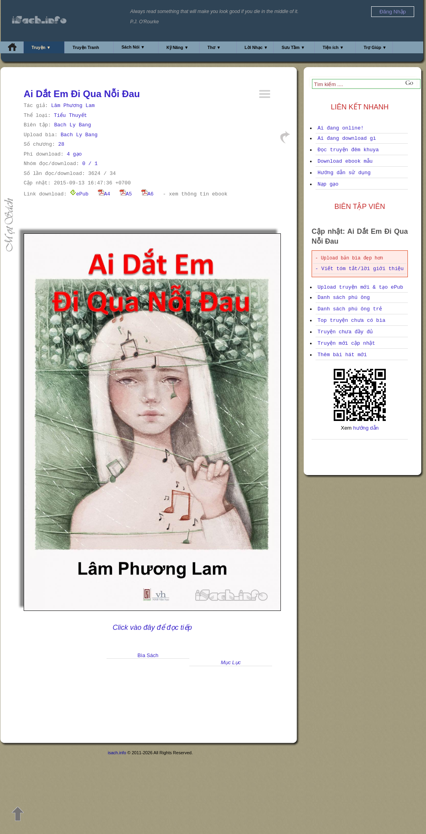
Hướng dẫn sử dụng (344, 173)
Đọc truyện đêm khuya (348, 150)
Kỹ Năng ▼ (177, 47)
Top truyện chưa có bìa (351, 320)
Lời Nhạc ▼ (256, 47)
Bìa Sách (148, 655)
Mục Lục (231, 662)
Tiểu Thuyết (70, 115)
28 (61, 144)
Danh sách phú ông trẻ (350, 309)
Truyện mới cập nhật (346, 343)
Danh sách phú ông (344, 298)
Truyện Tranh (86, 47)
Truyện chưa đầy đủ (345, 332)
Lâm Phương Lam (73, 106)
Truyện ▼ (41, 47)
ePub (79, 194)
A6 (147, 194)
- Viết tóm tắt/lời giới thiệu (359, 269)
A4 (104, 194)
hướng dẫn (366, 428)
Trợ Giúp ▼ (375, 47)
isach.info (117, 752)
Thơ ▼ (214, 47)
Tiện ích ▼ (333, 47)
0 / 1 (89, 164)
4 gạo (74, 154)
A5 (126, 194)
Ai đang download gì (347, 138)
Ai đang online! (341, 128)
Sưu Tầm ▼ (293, 47)
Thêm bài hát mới (342, 355)
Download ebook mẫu (345, 161)
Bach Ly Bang (72, 125)
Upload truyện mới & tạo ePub (360, 287)
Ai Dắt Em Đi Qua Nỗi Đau (82, 93)
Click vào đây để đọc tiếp (152, 627)
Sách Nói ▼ (133, 47)
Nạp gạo (328, 184)
